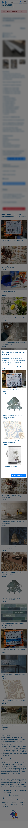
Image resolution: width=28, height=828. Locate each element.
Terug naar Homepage (18, 475)
